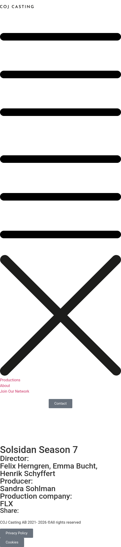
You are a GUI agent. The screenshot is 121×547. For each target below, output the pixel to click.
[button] (60, 132)
